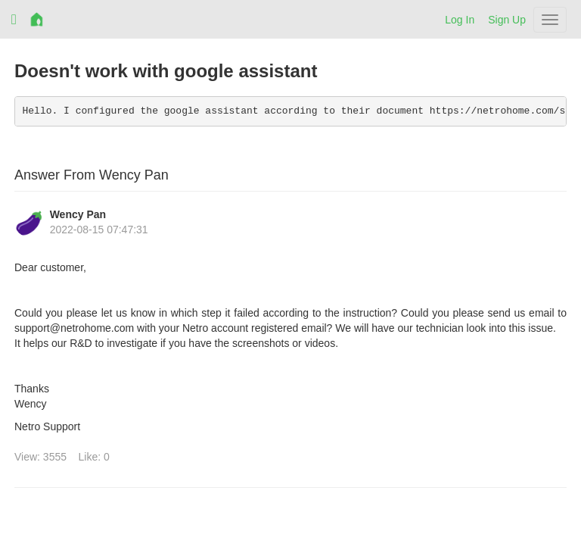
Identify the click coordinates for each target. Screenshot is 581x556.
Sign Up (507, 20)
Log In (459, 20)
